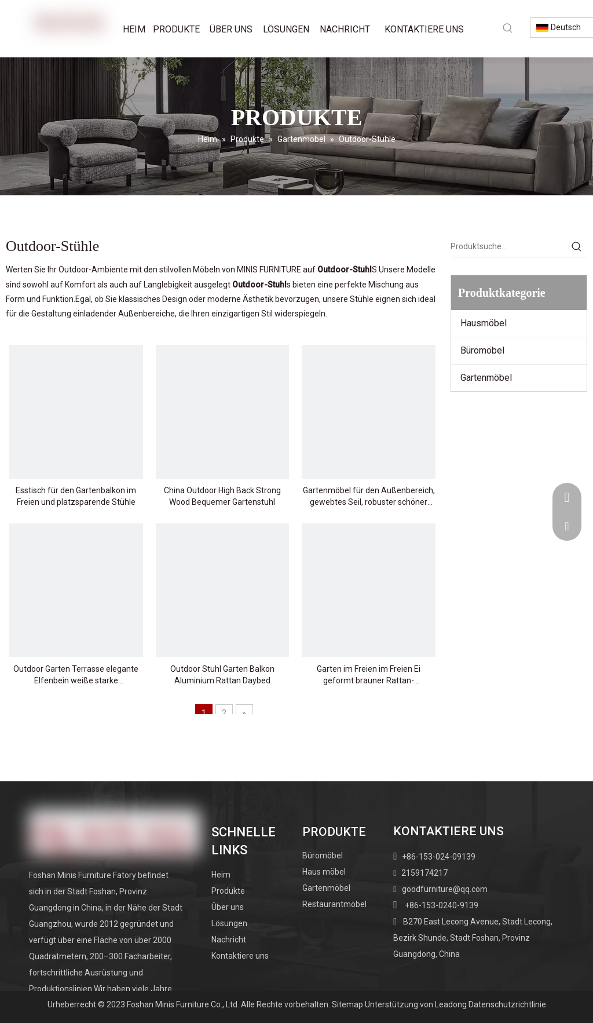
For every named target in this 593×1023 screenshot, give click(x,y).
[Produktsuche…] (508, 246)
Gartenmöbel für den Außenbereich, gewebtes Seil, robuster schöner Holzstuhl (369, 497)
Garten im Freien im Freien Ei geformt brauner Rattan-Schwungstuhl (368, 675)
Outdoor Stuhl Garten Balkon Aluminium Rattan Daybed (222, 674)
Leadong (451, 1004)
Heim (220, 874)
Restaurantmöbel (334, 904)
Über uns (227, 907)
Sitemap (347, 1004)
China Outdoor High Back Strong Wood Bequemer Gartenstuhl (222, 496)
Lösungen (229, 923)
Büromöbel (482, 350)
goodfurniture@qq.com (445, 889)
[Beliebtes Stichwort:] (507, 27)
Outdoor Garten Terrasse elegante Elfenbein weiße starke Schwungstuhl (75, 675)
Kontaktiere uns (240, 955)
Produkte (228, 890)
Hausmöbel (483, 323)
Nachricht (228, 939)
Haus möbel (324, 871)
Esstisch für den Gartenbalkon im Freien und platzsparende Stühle (76, 496)
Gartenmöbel (486, 377)
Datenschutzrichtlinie (507, 1004)
